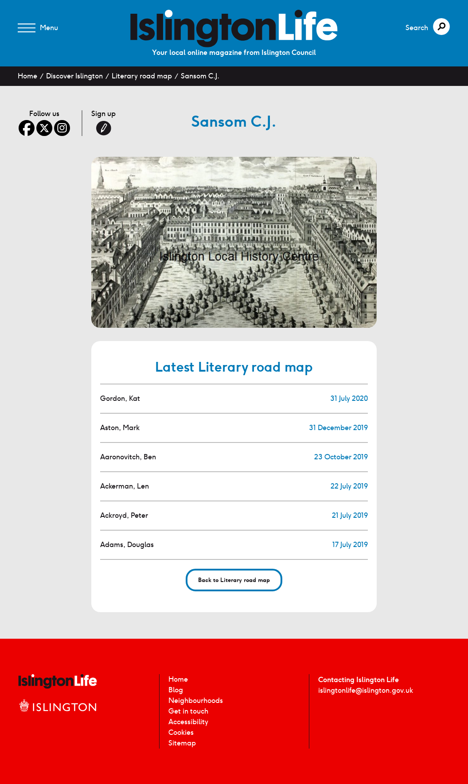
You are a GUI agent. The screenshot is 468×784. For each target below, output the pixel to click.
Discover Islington (74, 76)
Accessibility (188, 721)
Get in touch (188, 711)
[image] (234, 28)
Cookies (181, 732)
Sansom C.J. (200, 76)
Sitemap (182, 743)
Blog (175, 690)
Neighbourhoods (195, 700)
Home (27, 76)
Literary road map (142, 76)
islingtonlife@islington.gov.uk (365, 690)
